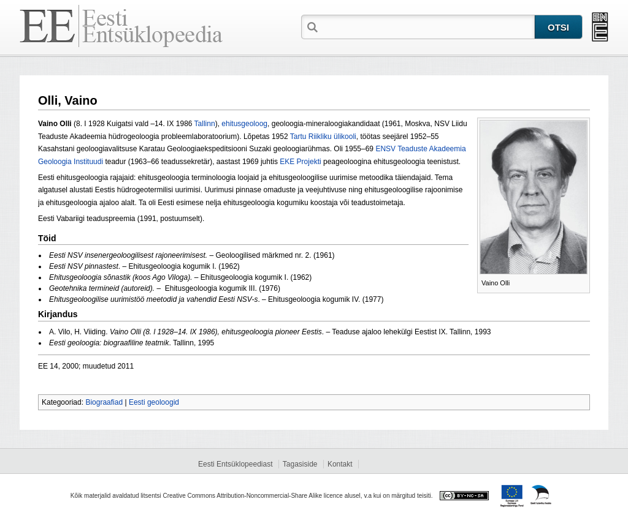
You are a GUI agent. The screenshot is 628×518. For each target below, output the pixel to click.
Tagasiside (300, 464)
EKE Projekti (300, 161)
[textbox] (427, 26)
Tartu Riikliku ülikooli (323, 136)
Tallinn (204, 123)
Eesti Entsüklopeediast (235, 464)
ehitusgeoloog (244, 123)
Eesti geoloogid (154, 402)
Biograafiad (104, 402)
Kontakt (340, 464)
